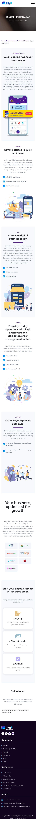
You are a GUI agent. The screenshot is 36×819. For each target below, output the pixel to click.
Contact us (6, 755)
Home (3, 41)
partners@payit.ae (24, 806)
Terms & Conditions (9, 779)
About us (5, 746)
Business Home (11, 41)
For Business (7, 773)
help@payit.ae (20, 803)
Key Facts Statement (9, 782)
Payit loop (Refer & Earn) (10, 749)
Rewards (5, 752)
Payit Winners (7, 789)
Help (4, 762)
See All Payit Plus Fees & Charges (13, 785)
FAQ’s (4, 758)
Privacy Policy (7, 776)
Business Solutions (23, 41)
